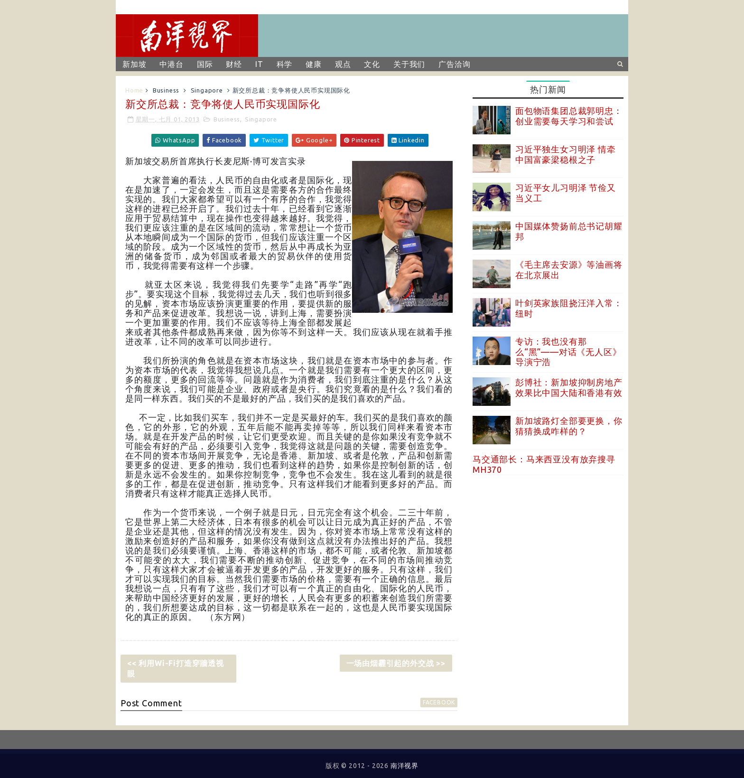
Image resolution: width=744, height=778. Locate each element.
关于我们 (409, 64)
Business (166, 90)
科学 (285, 64)
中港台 (171, 64)
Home (134, 90)
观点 (343, 64)
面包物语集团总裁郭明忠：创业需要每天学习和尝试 (569, 116)
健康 (314, 64)
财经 (234, 64)
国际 (205, 64)
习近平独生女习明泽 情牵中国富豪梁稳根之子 (565, 154)
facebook (439, 702)
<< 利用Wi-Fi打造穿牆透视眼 (175, 668)
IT (259, 64)
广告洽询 (454, 64)
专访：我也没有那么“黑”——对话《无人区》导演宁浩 (568, 351)
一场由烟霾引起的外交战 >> (396, 663)
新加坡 (134, 64)
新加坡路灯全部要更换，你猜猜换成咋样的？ (569, 426)
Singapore (207, 90)
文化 (372, 64)
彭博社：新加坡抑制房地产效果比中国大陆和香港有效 (569, 387)
